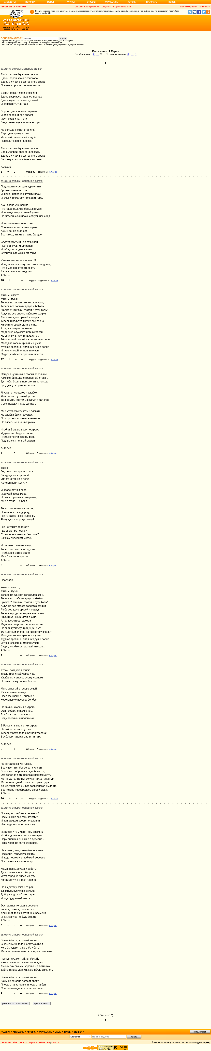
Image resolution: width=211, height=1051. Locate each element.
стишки (78, 1032)
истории (31, 1032)
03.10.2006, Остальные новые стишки (21, 69)
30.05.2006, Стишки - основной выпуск (22, 290)
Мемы (50, 2)
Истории (30, 2)
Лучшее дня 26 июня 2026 (13, 7)
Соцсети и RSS (109, 7)
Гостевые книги (124, 7)
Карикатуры (111, 2)
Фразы (71, 2)
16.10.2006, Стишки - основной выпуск (22, 462)
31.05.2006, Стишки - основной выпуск (22, 575)
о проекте (33, 1042)
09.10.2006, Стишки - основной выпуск (22, 808)
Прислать (151, 2)
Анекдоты (10, 2)
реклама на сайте (9, 1042)
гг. (97, 54)
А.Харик (53, 172)
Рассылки (95, 7)
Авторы (132, 2)
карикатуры (45, 1032)
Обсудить (30, 172)
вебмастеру (44, 1042)
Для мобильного (82, 7)
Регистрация (204, 7)
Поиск (172, 2)
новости (55, 1042)
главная (5, 1032)
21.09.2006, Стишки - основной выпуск (22, 935)
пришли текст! (200, 1032)
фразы (67, 1032)
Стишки (91, 2)
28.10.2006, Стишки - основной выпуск (22, 181)
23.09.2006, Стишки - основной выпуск (22, 369)
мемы (58, 1032)
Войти (194, 7)
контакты (23, 1042)
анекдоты (18, 1032)
